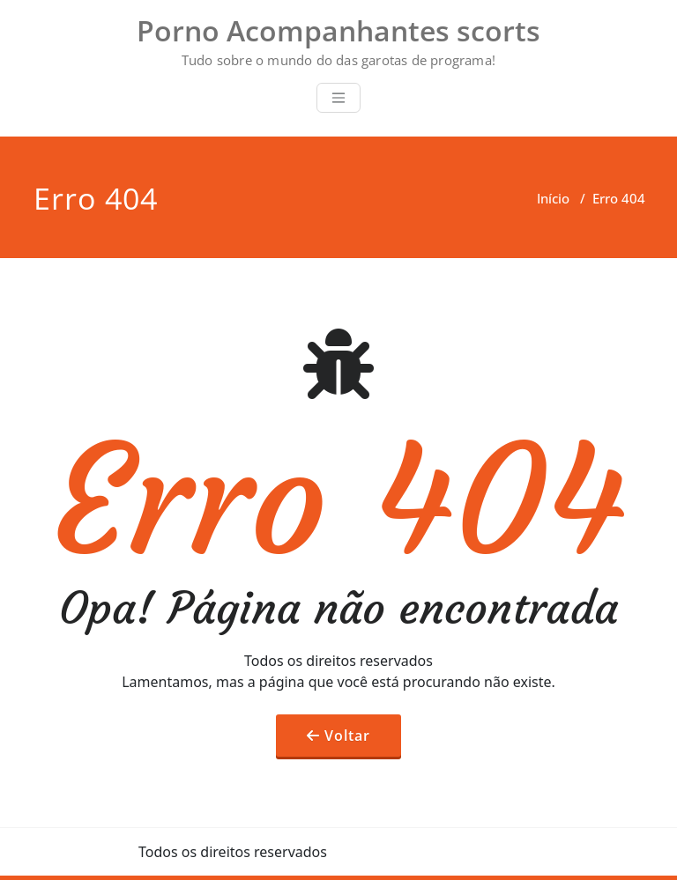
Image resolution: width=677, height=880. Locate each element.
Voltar (347, 735)
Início (553, 198)
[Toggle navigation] (338, 98)
